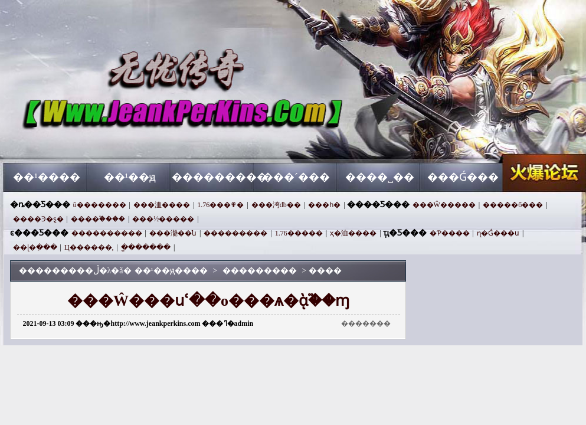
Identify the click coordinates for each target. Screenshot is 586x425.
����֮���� (98, 219)
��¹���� (46, 177)
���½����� (163, 219)
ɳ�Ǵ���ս (498, 233)
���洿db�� (276, 205)
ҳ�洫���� (353, 233)
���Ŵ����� (444, 205)
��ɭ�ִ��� (35, 247)
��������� (213, 177)
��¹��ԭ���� (116, 142)
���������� (106, 233)
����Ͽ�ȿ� (38, 219)
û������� (99, 205)
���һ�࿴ (324, 205)
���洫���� (161, 205)
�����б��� (513, 205)
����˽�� (379, 177)
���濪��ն (173, 233)
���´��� (296, 177)
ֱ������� (146, 247)
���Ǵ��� (463, 177)
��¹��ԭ (130, 177)
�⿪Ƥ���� (450, 233)
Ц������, (89, 247)
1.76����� (299, 233)
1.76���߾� (220, 205)
